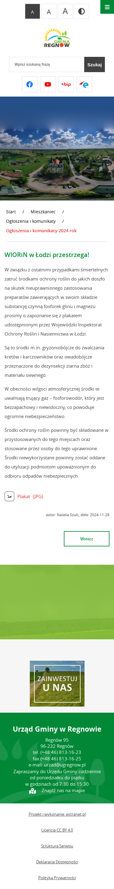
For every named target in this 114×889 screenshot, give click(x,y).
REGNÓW (57, 602)
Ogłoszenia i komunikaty (31, 221)
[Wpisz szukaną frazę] (46, 64)
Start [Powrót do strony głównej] (11, 212)
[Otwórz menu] (107, 7)
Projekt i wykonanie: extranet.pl (57, 814)
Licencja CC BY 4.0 (57, 830)
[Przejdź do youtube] (48, 84)
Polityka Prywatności (57, 877)
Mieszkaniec (43, 212)
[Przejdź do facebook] (29, 84)
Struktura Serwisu (57, 846)
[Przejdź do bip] (66, 84)
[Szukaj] (94, 64)
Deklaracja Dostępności (57, 862)
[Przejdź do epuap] (84, 84)
